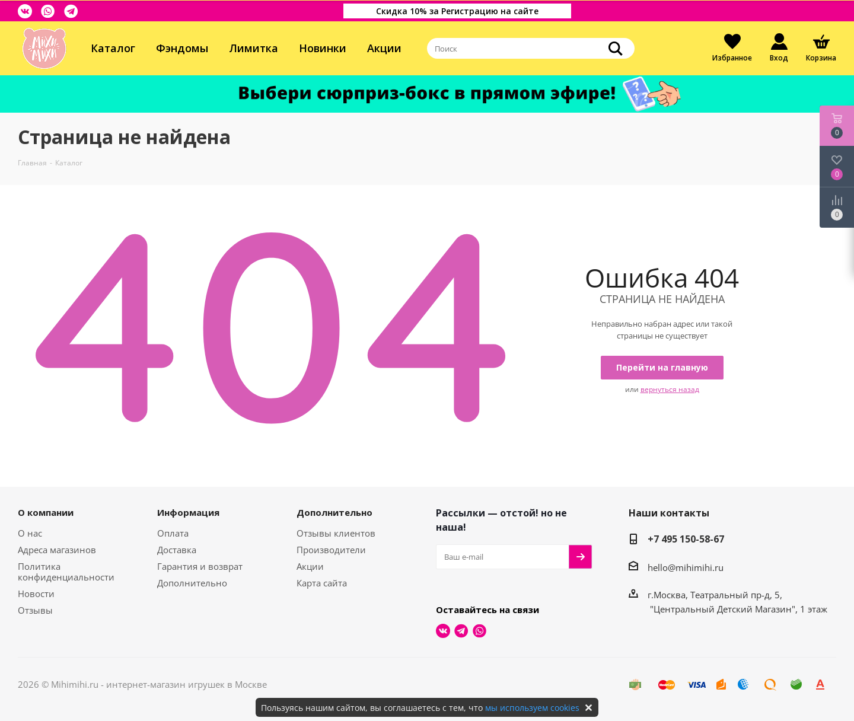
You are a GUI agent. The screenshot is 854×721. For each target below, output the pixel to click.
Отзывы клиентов (336, 533)
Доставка (176, 550)
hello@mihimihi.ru (686, 567)
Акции (384, 48)
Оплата (173, 533)
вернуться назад (669, 389)
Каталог (113, 48)
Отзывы (35, 610)
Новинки (322, 48)
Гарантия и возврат (200, 566)
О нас (30, 533)
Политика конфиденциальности (66, 571)
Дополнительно (192, 583)
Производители (331, 550)
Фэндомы (182, 48)
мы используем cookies (532, 707)
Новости (36, 593)
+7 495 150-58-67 (686, 538)
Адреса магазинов (57, 550)
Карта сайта (322, 583)
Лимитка (253, 48)
